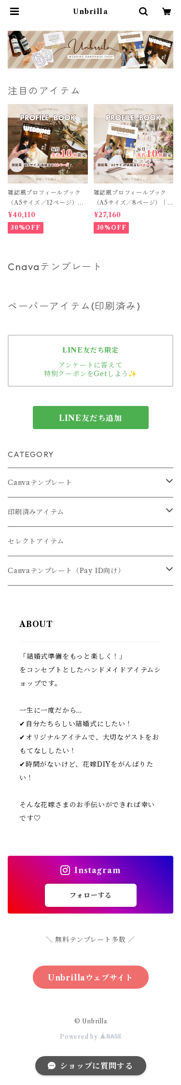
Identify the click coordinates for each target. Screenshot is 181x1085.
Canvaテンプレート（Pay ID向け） (66, 570)
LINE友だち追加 (90, 418)
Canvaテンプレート (40, 482)
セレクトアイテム (36, 541)
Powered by (90, 1036)
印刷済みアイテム (36, 512)
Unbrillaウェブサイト (90, 977)
